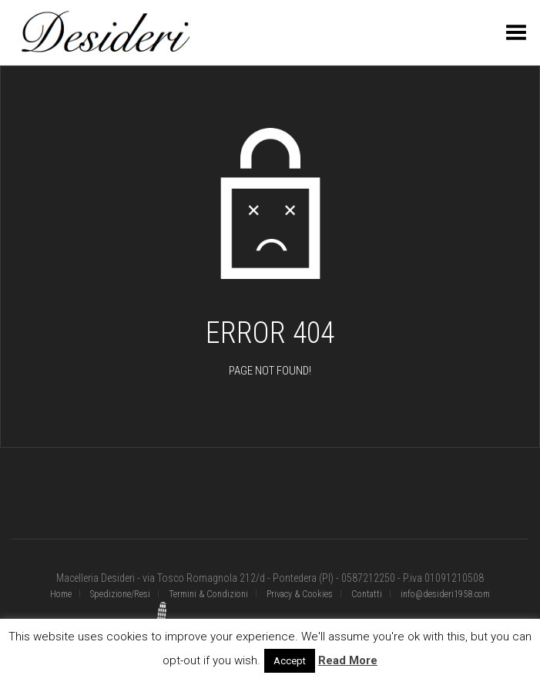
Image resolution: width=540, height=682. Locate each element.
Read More (347, 660)
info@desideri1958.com (445, 594)
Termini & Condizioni (208, 594)
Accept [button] (289, 661)
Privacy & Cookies (300, 594)
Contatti (366, 594)
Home (61, 594)
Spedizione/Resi (120, 594)
